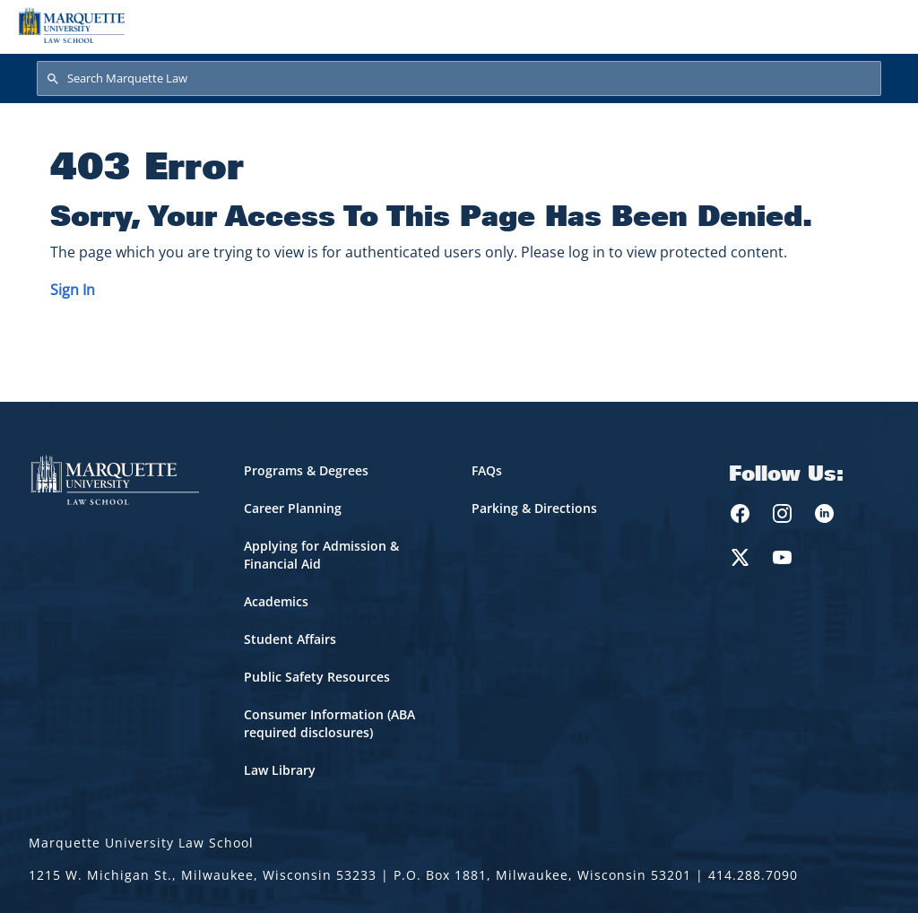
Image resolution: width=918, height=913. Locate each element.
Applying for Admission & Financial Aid (321, 554)
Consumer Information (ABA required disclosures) (329, 723)
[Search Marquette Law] (459, 79)
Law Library (280, 769)
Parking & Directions (534, 508)
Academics (276, 601)
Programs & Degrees (306, 470)
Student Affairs (290, 639)
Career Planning (293, 508)
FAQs (487, 470)
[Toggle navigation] (881, 25)
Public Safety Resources (317, 676)
